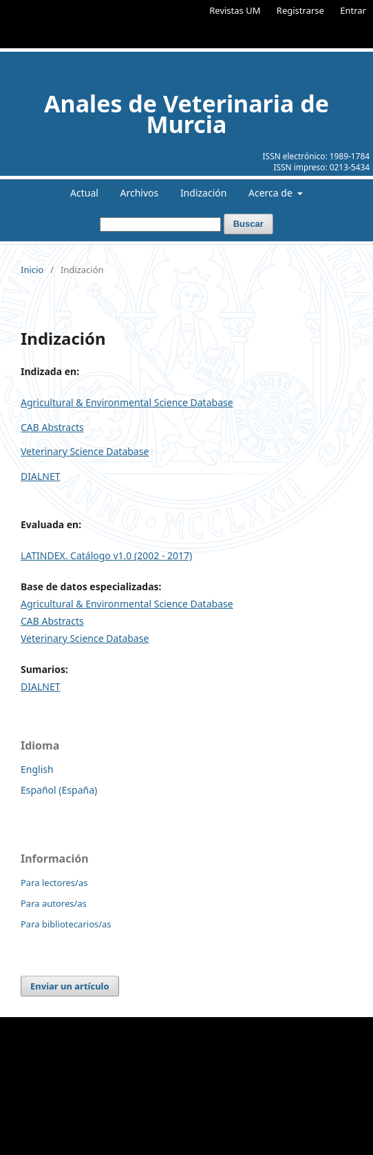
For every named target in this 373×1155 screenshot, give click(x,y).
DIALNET (40, 476)
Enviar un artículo (69, 986)
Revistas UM (234, 10)
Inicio (32, 269)
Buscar (248, 224)
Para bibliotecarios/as (66, 924)
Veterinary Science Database (85, 451)
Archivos (139, 192)
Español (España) (59, 789)
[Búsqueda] (160, 224)
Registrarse (300, 10)
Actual (84, 192)
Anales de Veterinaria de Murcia (186, 114)
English (37, 769)
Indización (203, 192)
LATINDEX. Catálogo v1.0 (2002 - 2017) (106, 555)
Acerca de (271, 192)
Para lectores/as (54, 882)
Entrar (353, 10)
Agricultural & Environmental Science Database (127, 402)
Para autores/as (54, 903)
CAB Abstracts (52, 427)
